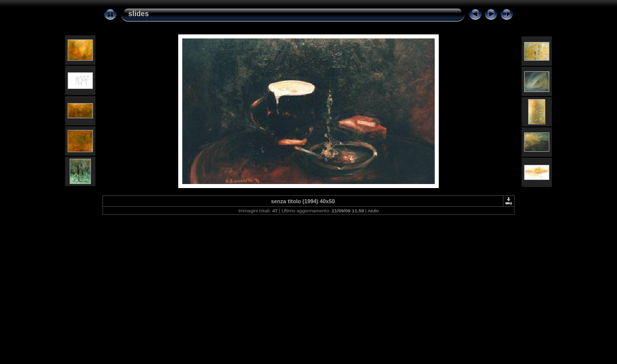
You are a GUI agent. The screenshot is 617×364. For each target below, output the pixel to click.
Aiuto (373, 210)
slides (138, 14)
